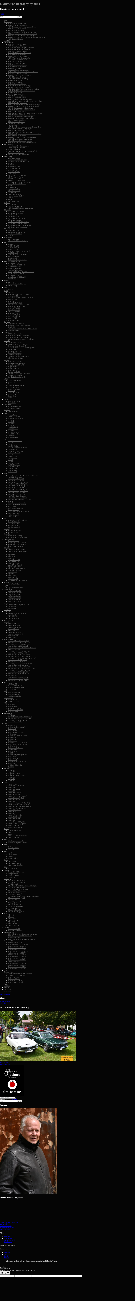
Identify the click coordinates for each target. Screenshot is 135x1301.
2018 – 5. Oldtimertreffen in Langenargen (20, 116)
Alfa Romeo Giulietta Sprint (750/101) (19, 225)
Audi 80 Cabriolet (13, 248)
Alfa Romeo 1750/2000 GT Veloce (18, 222)
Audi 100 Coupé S (13, 246)
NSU (5, 703)
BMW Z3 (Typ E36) (14, 311)
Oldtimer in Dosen (13, 977)
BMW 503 (11, 292)
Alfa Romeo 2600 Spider (15, 213)
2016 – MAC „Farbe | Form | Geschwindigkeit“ (22, 35)
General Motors (8, 501)
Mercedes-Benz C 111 (14, 675)
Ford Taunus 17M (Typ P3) (16, 480)
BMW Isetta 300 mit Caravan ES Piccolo (20, 298)
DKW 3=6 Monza (13, 256)
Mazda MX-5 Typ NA (14, 179)
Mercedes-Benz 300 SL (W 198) (17, 653)
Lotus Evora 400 (13, 617)
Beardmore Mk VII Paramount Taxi (18, 161)
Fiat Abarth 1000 (13, 449)
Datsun (6, 399)
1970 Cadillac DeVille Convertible (18, 335)
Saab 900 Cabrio (13, 858)
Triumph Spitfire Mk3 (14, 875)
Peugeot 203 (11, 779)
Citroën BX (11, 398)
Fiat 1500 (10, 460)
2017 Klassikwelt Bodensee (16, 122)
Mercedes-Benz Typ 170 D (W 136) (19, 651)
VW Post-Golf (12, 903)
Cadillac (6, 332)
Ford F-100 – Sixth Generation (17, 496)
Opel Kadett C (12, 737)
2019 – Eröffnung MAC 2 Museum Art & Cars (22, 27)
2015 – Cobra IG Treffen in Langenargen (20, 208)
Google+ (6, 1256)
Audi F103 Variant (13, 249)
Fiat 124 (10, 442)
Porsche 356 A (12, 784)
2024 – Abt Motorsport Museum (17, 25)
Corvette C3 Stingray (14, 354)
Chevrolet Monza (13, 349)
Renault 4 (11, 834)
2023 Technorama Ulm (15, 80)
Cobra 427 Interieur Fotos (15, 206)
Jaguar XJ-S (11, 554)
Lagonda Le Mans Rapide (15, 587)
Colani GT (11, 163)
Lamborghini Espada (14, 594)
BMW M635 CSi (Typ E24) (16, 306)
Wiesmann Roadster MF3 (15, 930)
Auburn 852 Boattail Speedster (17, 160)
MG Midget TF (12, 684)
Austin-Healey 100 (13, 275)
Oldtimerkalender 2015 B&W (17, 967)
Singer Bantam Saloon (14, 194)
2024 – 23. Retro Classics (15, 68)
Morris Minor (12, 279)
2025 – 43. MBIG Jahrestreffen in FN (19, 53)
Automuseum (8, 22)
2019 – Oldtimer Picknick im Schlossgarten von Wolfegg (25, 101)
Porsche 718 (11, 791)
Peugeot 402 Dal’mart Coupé (16, 775)
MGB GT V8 (12, 689)
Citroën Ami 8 (12, 384)
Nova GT (10, 185)
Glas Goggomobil (13, 525)
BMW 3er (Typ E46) (14, 315)
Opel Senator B (12, 763)
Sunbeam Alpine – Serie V (16, 196)
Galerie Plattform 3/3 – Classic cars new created (22, 934)
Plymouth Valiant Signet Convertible (19, 373)
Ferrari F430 (11, 435)
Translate (12, 1099)
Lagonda (6, 586)
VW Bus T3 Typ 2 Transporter (17, 891)
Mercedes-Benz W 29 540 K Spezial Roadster (22, 648)
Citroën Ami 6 (12, 382)
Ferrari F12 (11, 430)
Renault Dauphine (13, 837)
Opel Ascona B (12, 725)
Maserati (6, 622)
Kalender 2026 (8, 941)
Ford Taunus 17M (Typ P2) (16, 479)
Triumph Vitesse (13, 873)
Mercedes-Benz (8, 639)
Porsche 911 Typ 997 (14, 799)
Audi (5, 242)
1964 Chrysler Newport (15, 361)
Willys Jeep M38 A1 (14, 584)
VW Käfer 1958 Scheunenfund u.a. (18, 154)
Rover (6, 844)
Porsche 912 (11, 813)
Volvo (5, 913)
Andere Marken (8, 156)
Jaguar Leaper (12, 575)
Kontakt (6, 987)
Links (5, 970)
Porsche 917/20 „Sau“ (14, 817)
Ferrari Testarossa (13, 437)
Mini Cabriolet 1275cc (14, 696)
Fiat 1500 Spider (13, 446)
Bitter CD (11, 289)
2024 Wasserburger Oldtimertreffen (18, 70)
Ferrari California (13, 427)
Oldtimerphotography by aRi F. (20, 3)
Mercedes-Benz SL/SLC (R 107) (18, 677)
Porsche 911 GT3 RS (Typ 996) (17, 796)
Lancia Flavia (12, 606)
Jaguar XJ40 (11, 558)
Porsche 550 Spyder (14, 789)
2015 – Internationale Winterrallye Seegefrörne (22, 142)
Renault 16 (11, 832)
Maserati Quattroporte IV (15, 634)
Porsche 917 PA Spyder (15, 815)
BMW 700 (11, 301)
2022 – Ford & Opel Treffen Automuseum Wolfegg (23, 89)
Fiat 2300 (10, 461)
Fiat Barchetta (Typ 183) (15, 451)
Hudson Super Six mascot (15, 546)
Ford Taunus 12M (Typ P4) (16, 487)
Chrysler (6, 360)
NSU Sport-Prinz (13, 706)
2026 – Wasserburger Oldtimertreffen (19, 49)
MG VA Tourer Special (15, 686)
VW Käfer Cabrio (13, 884)
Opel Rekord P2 (12, 760)
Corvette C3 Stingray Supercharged (18, 356)
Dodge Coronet (12, 366)
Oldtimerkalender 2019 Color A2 (18, 951)
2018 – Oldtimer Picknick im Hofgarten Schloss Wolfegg (25, 113)
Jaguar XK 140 (12, 572)
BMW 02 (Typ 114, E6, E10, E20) (18, 304)
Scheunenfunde (8, 144)
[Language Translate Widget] (8, 1098)
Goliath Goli (11, 327)
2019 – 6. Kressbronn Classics (17, 97)
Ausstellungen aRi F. (10, 932)
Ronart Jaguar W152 (14, 192)
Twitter (6, 1254)
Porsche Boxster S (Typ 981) (16, 822)
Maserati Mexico (13, 630)
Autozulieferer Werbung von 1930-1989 (20, 974)
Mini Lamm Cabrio (13, 694)
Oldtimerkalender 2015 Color (17, 968)
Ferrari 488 (11, 422)
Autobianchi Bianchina (15, 441)
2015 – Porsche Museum (15, 39)
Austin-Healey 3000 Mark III (17, 277)
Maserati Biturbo (13, 636)
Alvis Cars (7, 229)
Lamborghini (8, 589)
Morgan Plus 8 (12, 699)
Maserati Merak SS (13, 629)
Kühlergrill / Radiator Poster (16, 975)
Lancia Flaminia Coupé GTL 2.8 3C (19, 604)
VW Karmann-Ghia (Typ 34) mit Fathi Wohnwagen (23, 896)
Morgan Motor (8, 698)
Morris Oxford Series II (15, 268)
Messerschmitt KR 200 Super (17, 184)
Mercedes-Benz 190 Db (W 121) (18, 660)
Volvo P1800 (12, 918)
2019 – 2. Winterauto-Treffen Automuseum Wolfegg (24, 104)
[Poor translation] (7, 1273)
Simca (6, 860)
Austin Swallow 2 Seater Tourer (17, 580)
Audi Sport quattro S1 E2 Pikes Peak (19, 251)
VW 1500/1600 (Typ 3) (15, 892)
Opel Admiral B (12, 751)
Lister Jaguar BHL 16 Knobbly (17, 175)
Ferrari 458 (11, 420)
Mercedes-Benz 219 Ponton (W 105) (19, 661)
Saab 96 (10, 856)
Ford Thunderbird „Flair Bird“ (17, 492)
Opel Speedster (12, 749)
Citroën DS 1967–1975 (15, 387)
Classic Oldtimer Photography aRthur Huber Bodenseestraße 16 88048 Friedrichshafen (9, 1225)
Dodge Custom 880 (13, 368)
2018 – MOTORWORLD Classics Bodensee (21, 115)
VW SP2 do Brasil (13, 908)
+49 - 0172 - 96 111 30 (7, 1229)
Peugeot (6, 768)
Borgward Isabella (13, 330)
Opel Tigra (11, 767)
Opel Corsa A (12, 729)
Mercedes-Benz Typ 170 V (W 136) (18, 644)
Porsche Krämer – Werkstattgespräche (19, 806)
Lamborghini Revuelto (14, 601)
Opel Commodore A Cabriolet (17, 727)
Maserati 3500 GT (13, 623)
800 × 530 (3, 1003)
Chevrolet (7, 341)
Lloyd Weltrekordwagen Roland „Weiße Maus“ (22, 329)
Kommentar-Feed (9, 1240)
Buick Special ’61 (13, 510)
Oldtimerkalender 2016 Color (17, 965)
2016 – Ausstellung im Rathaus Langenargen (21, 939)
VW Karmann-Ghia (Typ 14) (16, 898)
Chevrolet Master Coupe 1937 (17, 346)
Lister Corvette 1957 (14, 172)
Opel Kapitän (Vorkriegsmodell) (17, 754)
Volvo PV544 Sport (14, 925)
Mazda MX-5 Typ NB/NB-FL (17, 180)
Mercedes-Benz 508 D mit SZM (17, 720)
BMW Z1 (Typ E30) (14, 310)
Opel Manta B (12, 739)
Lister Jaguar (12, 173)
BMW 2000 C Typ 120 (15, 303)
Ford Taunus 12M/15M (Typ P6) (18, 484)
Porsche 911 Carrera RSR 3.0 (17, 808)
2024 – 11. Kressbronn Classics (17, 65)
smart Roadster (12, 868)
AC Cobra (7, 203)
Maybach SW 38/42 (14, 649)
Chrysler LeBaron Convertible (17, 377)
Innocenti (7, 548)
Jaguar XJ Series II (13, 561)
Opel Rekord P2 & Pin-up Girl (17, 761)
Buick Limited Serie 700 (15, 508)
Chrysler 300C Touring (15, 375)
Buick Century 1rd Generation (17, 503)
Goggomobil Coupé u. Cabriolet (17, 520)
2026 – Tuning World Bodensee (17, 46)
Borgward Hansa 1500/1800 (16, 323)
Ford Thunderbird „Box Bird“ (17, 494)
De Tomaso (7, 404)
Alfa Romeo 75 (12, 215)
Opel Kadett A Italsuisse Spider (17, 736)
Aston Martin (8, 237)
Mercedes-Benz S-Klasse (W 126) (18, 679)
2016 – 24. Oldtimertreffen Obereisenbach (20, 132)
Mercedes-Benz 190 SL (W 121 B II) (19, 656)
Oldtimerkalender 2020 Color (17, 948)
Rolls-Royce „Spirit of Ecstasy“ (17, 842)
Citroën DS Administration (16, 385)
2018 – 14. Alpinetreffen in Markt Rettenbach (22, 118)
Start (5, 20)
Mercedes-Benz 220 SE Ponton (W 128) (20, 663)
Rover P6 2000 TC (13, 848)
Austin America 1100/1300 (16, 273)
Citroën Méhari (12, 394)
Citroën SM (11, 391)
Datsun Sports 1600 (14, 401)
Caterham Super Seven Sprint (17, 613)
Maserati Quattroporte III (15, 632)
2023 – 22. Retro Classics (15, 82)
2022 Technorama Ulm (15, 92)
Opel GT (10, 753)
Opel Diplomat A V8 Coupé (16, 732)
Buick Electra (12, 506)
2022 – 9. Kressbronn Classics (17, 84)
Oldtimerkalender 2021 (15, 942)
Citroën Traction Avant (15, 380)
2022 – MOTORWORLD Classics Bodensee (21, 91)
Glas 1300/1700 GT (14, 522)
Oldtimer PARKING (14, 979)
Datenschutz (7, 989)
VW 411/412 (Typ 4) (14, 894)
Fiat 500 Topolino (13, 467)
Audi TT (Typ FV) (13, 253)
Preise (6, 984)
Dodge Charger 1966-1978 (16, 365)
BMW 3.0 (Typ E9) (14, 313)
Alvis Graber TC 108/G (15, 234)
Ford (5, 473)
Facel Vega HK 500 (14, 168)
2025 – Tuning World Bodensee (17, 56)
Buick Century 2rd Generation (17, 504)
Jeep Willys (7, 582)
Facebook (7, 1252)
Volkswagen (7, 879)
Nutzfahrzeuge (8, 713)
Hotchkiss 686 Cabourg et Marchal (18, 537)
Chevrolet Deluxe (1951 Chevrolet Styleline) (21, 348)
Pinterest (6, 1258)
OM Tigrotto (11, 715)
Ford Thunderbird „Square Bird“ (18, 491)
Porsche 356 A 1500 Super (16, 786)
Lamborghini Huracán (14, 598)
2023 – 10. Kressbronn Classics (17, 73)
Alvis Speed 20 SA (13, 230)
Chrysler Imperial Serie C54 (16, 363)
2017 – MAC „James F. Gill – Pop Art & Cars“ (22, 32)
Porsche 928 (11, 820)
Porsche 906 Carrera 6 (14, 792)
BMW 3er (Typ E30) (14, 308)
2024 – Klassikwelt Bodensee (17, 66)
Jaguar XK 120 (12, 573)
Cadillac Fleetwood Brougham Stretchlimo (21, 339)
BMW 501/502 (12, 299)
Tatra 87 (10, 198)
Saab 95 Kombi (12, 855)
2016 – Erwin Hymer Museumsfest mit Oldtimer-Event (24, 134)
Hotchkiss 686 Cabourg (15, 535)
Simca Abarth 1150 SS (14, 863)
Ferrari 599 (11, 425)
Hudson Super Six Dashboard (17, 542)
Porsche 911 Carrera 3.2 (15, 794)
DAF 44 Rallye (12, 165)
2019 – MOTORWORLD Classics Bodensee (21, 110)
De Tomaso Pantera (14, 408)
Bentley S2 (11, 282)
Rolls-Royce (7, 839)
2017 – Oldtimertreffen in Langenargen (20, 129)
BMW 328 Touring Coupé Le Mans (18, 294)
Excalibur (7, 410)
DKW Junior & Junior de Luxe (17, 260)
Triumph (6, 870)
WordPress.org (8, 1242)
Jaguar (6, 553)
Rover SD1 (11, 849)
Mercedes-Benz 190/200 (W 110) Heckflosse (21, 668)
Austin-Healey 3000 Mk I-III (16, 265)
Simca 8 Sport (12, 861)
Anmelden (7, 1236)
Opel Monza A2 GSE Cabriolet (17, 742)
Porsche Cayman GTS (14, 825)
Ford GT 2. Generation (15, 477)
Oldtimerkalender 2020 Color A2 (18, 944)
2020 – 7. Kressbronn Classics (17, 96)
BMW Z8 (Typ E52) (14, 318)
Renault (6, 829)
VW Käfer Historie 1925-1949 (17, 880)
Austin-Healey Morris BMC (12, 261)
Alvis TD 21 (11, 235)
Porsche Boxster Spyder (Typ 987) (18, 805)
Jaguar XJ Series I (13, 563)
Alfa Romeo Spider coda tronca (17, 227)
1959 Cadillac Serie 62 (15, 334)
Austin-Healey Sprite (14, 266)
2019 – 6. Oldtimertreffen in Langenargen (20, 108)
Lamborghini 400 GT (14, 591)
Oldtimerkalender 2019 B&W (17, 953)
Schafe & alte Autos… (14, 149)
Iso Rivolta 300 (12, 170)
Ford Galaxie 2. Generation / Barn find (19, 499)
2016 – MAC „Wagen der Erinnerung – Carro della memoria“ (26, 37)
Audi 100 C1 (12, 244)
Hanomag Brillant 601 (14, 530)
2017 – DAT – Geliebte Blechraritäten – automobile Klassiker (20, 936)
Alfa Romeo (7, 210)
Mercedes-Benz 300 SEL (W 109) (18, 672)
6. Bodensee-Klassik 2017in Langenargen (16, 124)
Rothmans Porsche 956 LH (16, 827)
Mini (5, 691)
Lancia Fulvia (12, 608)
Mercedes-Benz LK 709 (15, 722)
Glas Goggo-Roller (13, 523)
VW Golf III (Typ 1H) (14, 905)
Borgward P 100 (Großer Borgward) (19, 325)
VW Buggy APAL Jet (14, 910)
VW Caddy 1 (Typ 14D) (15, 901)
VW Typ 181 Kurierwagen (16, 906)
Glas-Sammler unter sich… (16, 153)
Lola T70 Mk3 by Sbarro (15, 177)
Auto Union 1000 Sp (14, 258)
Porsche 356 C (12, 787)
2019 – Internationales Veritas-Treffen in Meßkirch (23, 106)
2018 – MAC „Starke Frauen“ (17, 29)
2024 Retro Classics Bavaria (16, 63)
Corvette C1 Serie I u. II (15, 351)
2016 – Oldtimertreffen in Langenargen (20, 139)
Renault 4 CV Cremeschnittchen (17, 836)
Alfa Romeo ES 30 (13, 216)
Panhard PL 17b (12, 187)
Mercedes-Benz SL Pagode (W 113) (19, 670)
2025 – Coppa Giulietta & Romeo (18, 60)
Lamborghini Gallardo (14, 596)
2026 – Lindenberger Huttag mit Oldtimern (21, 47)
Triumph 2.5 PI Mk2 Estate (16, 872)
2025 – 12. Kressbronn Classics (17, 51)
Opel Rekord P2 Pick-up (15, 748)
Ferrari (6, 413)
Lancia (6, 603)
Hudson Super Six (13, 541)
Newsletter (7, 41)
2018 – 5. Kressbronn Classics (17, 111)
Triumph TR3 (12, 877)
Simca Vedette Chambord (15, 865)
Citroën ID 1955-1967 (14, 389)
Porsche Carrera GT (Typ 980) (17, 823)
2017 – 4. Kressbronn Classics (17, 120)
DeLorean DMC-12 (14, 166)
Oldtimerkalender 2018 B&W (17, 956)
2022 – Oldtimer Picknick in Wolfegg (19, 85)
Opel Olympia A (13, 758)
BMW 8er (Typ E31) (14, 316)
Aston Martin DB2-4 (14, 239)
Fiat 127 (10, 444)
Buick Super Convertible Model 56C (19, 511)
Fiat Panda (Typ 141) (14, 453)
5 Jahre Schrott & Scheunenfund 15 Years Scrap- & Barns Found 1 (18, 146)
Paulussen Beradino (14, 189)
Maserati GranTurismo (15, 627)
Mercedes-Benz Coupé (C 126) (17, 680)
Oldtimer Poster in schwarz (16, 982)
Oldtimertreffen (8, 42)
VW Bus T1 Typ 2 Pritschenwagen (18, 889)
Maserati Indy (12, 637)
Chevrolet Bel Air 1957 (15, 342)
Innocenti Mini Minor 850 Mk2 (17, 551)
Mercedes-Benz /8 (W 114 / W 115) (18, 673)
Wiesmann (7, 927)
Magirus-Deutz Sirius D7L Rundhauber (20, 717)
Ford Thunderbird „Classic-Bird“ (18, 489)
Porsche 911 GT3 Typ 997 (16, 798)
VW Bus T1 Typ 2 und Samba (17, 887)
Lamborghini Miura (14, 599)
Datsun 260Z (12, 403)
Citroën (6, 379)
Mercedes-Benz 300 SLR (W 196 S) (19, 654)
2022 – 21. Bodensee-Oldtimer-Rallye (19, 87)
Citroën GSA (12, 396)
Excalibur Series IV (14, 411)
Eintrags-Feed (8, 1238)
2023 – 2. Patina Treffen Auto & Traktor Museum (23, 72)
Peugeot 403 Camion (14, 773)
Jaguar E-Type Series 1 (15, 567)
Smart (5, 867)
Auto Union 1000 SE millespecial (18, 254)
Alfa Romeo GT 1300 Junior (16, 218)
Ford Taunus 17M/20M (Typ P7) (18, 485)
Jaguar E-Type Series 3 (15, 565)
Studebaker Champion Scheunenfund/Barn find (22, 151)
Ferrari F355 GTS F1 (14, 432)
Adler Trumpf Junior (14, 158)
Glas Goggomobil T (14, 527)
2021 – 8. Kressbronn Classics (17, 94)
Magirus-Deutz (8, 620)
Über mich (7, 986)
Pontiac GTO (12, 517)
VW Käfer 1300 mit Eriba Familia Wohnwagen (22, 886)
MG (5, 682)
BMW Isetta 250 (13, 296)
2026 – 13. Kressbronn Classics (17, 44)
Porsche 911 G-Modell (14, 810)
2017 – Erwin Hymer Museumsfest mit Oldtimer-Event (24, 127)
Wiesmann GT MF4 (14, 929)
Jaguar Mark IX (12, 577)
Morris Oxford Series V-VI (16, 270)
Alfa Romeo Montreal (14, 220)
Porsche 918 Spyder (14, 818)
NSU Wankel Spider (14, 711)
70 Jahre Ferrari (12, 415)
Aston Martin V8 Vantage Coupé (18, 241)
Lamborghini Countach (15, 592)
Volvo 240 (11, 917)
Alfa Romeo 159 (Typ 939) (16, 211)
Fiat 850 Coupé (12, 468)
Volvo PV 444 (12, 922)
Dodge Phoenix (12, 370)
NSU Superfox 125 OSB (15, 710)
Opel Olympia (12, 756)
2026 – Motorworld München (17, 23)
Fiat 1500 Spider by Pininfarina (17, 448)
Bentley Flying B (13, 285)
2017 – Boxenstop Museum (16, 30)
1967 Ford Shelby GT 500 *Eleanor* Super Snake (23, 475)
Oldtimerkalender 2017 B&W (17, 960)
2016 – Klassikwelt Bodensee (17, 135)
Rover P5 (10, 846)
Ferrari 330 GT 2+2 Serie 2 (16, 418)
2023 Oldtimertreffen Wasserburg (18, 79)
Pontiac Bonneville (13, 513)
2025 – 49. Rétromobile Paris (17, 61)
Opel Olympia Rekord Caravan (17, 744)
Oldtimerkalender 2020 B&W (17, 946)
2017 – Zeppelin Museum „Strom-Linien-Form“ (22, 34)
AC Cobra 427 (12, 204)
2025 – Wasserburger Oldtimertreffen (19, 58)
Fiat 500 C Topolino (14, 463)
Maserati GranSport (14, 625)
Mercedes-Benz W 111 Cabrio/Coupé (19, 667)
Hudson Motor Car (9, 539)
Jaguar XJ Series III (14, 560)
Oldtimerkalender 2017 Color (17, 958)
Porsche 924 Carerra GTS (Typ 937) (19, 803)
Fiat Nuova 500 (12, 472)
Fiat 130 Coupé (12, 458)
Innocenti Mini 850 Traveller (16, 549)
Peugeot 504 (11, 770)
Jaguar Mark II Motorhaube (16, 568)
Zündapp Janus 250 (13, 201)
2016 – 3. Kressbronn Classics (17, 130)
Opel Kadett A (12, 734)
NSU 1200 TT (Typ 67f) (15, 708)
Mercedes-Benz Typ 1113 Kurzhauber (19, 718)
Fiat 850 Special (13, 470)
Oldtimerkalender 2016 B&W (17, 963)
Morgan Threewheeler (14, 701)
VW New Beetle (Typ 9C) (16, 911)
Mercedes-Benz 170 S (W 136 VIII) (19, 642)
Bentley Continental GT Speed (17, 284)
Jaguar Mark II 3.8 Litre (15, 570)
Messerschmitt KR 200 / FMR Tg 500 (19, 182)
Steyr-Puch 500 (12, 456)
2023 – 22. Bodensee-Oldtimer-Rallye (19, 75)
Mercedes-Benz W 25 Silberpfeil (18, 646)
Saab (5, 851)
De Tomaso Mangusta (14, 406)
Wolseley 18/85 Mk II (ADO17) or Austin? (21, 272)
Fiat (5, 439)
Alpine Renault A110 (14, 830)
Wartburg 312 (12, 199)
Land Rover (7, 610)
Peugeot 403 (11, 772)
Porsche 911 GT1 (13, 811)
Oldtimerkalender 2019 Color (17, 949)
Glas (5, 518)
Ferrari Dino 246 (13, 429)
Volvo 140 (11, 915)
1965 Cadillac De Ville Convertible (18, 337)
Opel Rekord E (12, 746)
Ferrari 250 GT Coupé (14, 417)
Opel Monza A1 (12, 741)
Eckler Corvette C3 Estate (16, 358)
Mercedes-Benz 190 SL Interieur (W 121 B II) (22, 658)
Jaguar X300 (11, 556)
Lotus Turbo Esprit (13, 618)
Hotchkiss (7, 534)
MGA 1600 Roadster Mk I (16, 687)
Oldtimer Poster (9, 972)
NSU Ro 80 (11, 704)
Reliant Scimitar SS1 (14, 191)
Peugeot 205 (11, 777)
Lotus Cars (7, 611)
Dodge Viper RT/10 (14, 372)
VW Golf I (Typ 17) (14, 899)
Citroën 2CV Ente (13, 392)
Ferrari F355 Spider (14, 434)
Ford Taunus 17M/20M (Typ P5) (18, 482)
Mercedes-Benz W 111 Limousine (18, 665)
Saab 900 (10, 853)
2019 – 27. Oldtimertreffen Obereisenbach (20, 99)
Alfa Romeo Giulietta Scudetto (17, 223)
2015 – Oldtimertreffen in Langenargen (20, 141)
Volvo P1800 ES (13, 920)
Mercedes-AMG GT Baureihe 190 (18, 641)
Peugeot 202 (11, 780)
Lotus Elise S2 (12, 615)
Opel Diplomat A (13, 730)
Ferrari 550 (11, 423)
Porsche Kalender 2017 (15, 961)
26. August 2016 (5, 1001)
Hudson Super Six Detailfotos (17, 544)
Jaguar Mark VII (13, 579)
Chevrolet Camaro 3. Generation (18, 344)
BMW (6, 291)
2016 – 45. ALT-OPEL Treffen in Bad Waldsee (22, 137)
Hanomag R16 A (13, 532)
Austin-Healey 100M (14, 263)
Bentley (6, 280)
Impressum (7, 991)
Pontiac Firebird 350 (14, 515)
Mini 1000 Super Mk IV (15, 692)
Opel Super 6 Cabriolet (15, 765)
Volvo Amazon (12, 923)
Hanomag (7, 529)
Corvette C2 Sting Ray (14, 353)
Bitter (5, 287)
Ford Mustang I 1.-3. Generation (17, 498)
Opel (5, 723)
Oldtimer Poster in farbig (15, 980)
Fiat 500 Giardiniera (14, 465)
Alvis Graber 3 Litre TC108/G (17, 232)
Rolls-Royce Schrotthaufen (16, 841)
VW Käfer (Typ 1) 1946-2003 (17, 882)
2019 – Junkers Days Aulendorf (17, 103)
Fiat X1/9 (10, 454)
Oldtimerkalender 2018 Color (17, 955)
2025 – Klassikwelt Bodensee (17, 54)
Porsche (6, 782)
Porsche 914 (11, 801)
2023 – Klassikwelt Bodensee (17, 77)
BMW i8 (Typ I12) (13, 320)
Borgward (7, 322)
